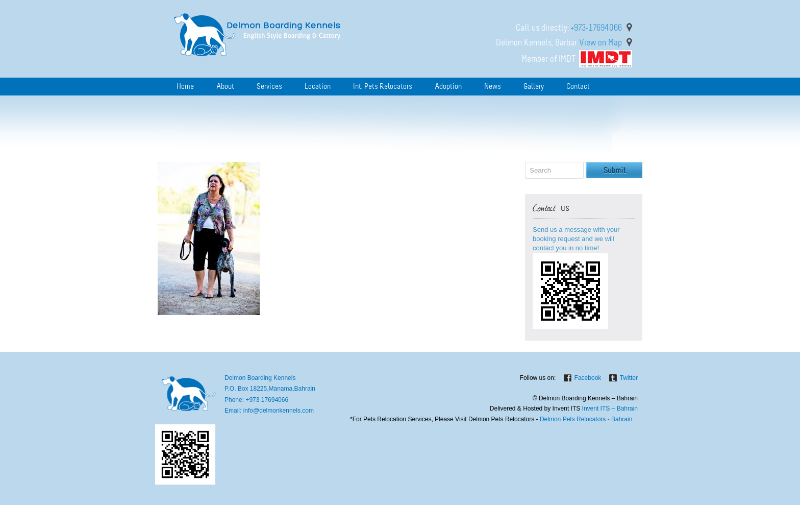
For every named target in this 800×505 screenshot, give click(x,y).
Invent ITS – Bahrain (610, 408)
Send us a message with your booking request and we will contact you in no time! (576, 239)
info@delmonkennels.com (278, 410)
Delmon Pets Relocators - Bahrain (585, 419)
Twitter (629, 377)
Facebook (588, 377)
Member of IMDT (548, 59)
